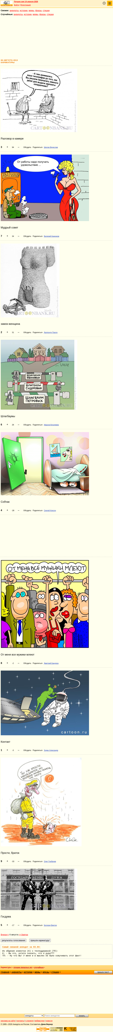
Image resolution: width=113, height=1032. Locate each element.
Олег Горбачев (50, 861)
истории (24, 10)
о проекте (30, 1021)
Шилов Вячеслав (51, 147)
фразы (38, 10)
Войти (16, 5)
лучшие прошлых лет (23, 967)
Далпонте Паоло (51, 332)
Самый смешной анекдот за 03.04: (21, 947)
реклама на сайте (8, 1021)
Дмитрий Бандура (51, 663)
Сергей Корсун (50, 510)
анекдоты (14, 10)
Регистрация (25, 5)
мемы (31, 10)
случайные (39, 967)
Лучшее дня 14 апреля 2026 (26, 2)
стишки (46, 10)
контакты (20, 1021)
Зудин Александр (51, 750)
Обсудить (27, 147)
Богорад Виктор (50, 925)
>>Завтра (23, 934)
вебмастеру (39, 1021)
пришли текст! (103, 972)
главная (5, 972)
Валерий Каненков (51, 236)
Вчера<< (5, 934)
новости (49, 1021)
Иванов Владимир (51, 425)
